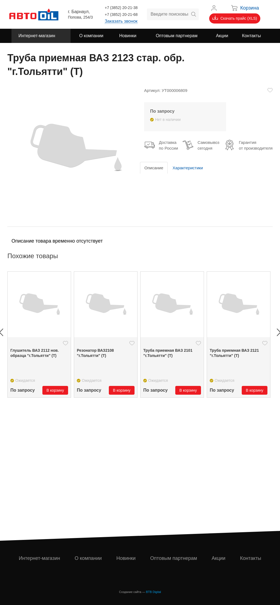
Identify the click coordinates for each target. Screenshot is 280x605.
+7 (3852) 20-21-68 (121, 14)
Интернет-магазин (39, 558)
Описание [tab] (153, 167)
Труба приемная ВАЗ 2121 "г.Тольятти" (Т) (234, 353)
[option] (39, 334)
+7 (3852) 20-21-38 (121, 7)
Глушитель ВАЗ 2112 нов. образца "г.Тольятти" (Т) (34, 353)
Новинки (126, 558)
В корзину (55, 390)
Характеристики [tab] (188, 167)
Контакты (250, 558)
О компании (88, 558)
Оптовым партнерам (173, 558)
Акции (218, 558)
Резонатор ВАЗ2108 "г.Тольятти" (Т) (95, 353)
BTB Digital (153, 592)
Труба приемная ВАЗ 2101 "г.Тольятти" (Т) (167, 353)
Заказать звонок (121, 21)
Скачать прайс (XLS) (234, 18)
